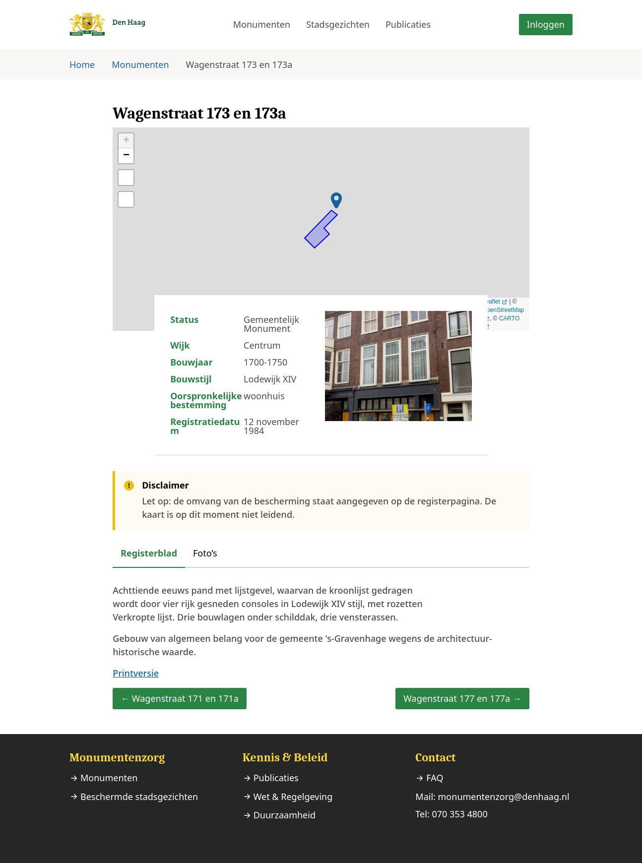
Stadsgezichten (338, 24)
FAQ (434, 778)
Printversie (136, 673)
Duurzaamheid (285, 815)
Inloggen (546, 24)
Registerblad (149, 553)
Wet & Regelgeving (293, 796)
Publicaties (408, 24)
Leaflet (491, 301)
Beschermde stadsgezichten (139, 796)
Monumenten (261, 24)
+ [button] (126, 140)
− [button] (126, 155)
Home (82, 64)
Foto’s (205, 553)
